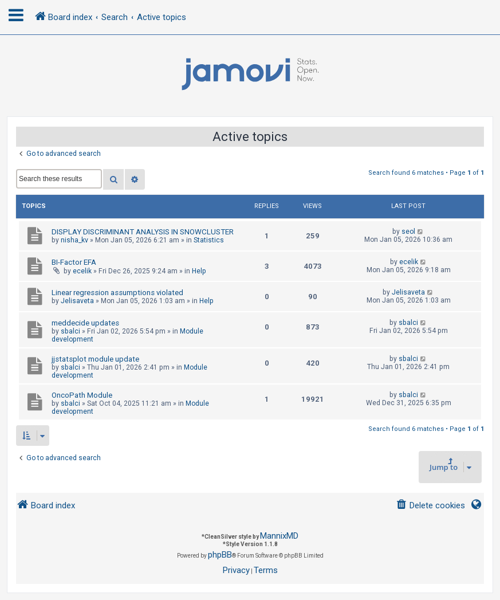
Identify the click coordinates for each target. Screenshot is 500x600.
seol (408, 232)
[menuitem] (430, 506)
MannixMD (279, 536)
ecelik (82, 271)
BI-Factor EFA (74, 262)
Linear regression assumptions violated (117, 292)
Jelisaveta (77, 301)
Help (199, 271)
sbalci (70, 331)
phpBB (220, 555)
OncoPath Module (82, 395)
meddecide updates (85, 323)
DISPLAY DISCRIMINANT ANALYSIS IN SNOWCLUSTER (143, 232)
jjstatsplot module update (95, 359)
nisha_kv (74, 240)
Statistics (209, 240)
